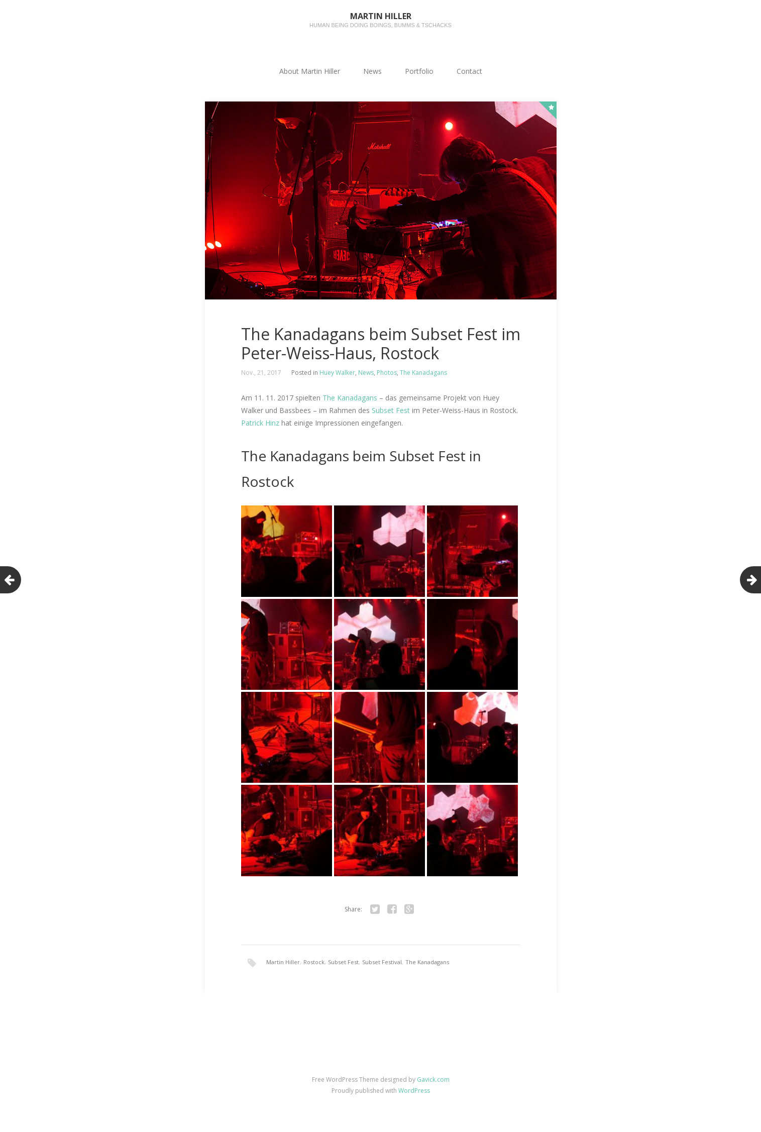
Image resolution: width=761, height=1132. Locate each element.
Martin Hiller (283, 962)
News (372, 71)
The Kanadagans (423, 372)
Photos (387, 372)
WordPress (414, 1090)
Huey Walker (337, 372)
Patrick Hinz (260, 423)
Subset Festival (382, 962)
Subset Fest (391, 410)
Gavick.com (433, 1079)
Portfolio (419, 71)
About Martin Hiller (309, 71)
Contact (469, 71)
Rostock (313, 962)
